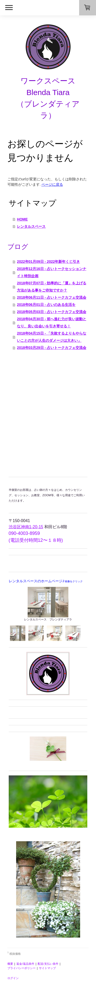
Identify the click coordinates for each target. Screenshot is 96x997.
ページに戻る (52, 184)
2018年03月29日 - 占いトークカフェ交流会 (51, 348)
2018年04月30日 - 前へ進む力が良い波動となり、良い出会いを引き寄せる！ (51, 322)
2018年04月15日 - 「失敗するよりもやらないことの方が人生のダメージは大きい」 (51, 336)
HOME (22, 219)
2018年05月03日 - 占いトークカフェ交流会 (51, 312)
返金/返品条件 (25, 963)
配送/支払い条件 (48, 963)
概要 (10, 963)
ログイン (13, 978)
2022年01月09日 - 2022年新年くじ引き (48, 261)
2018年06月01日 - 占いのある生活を (46, 305)
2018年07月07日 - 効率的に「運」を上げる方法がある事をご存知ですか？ (51, 286)
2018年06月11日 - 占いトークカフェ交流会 (51, 297)
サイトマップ (47, 968)
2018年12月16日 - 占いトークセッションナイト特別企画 (51, 272)
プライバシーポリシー (21, 968)
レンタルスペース (31, 226)
